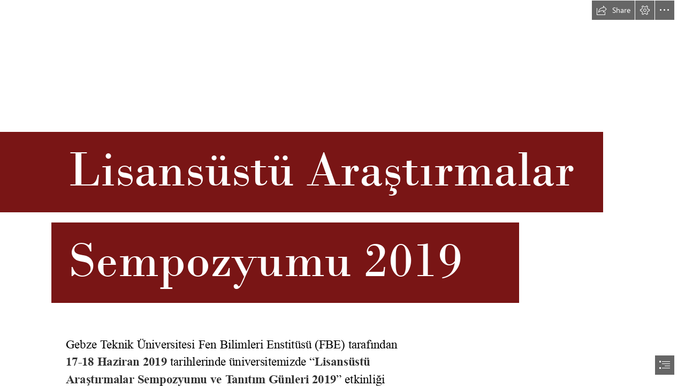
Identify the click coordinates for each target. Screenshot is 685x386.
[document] (342, 193)
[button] (613, 10)
